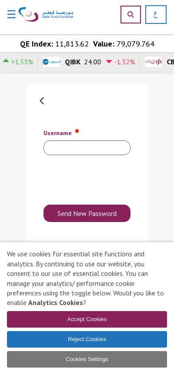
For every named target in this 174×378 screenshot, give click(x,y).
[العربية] (153, 15)
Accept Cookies (87, 319)
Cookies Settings (87, 359)
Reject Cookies (87, 339)
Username (62, 131)
